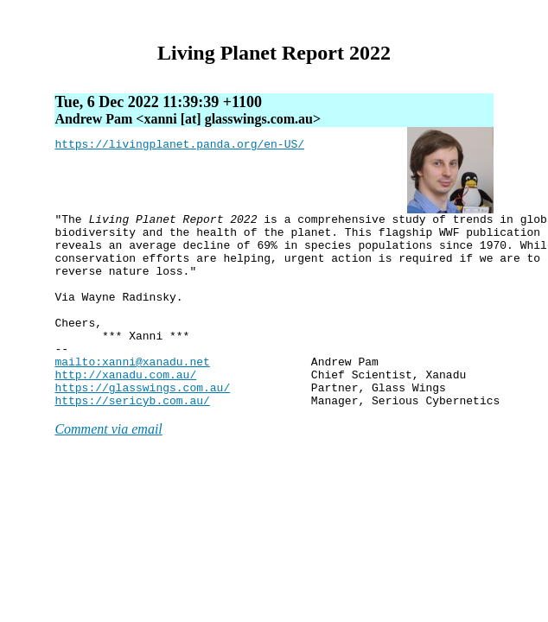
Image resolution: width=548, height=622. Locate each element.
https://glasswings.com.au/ (142, 423)
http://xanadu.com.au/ (125, 408)
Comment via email (108, 467)
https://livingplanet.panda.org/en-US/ (179, 146)
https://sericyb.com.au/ (131, 439)
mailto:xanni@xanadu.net (131, 392)
